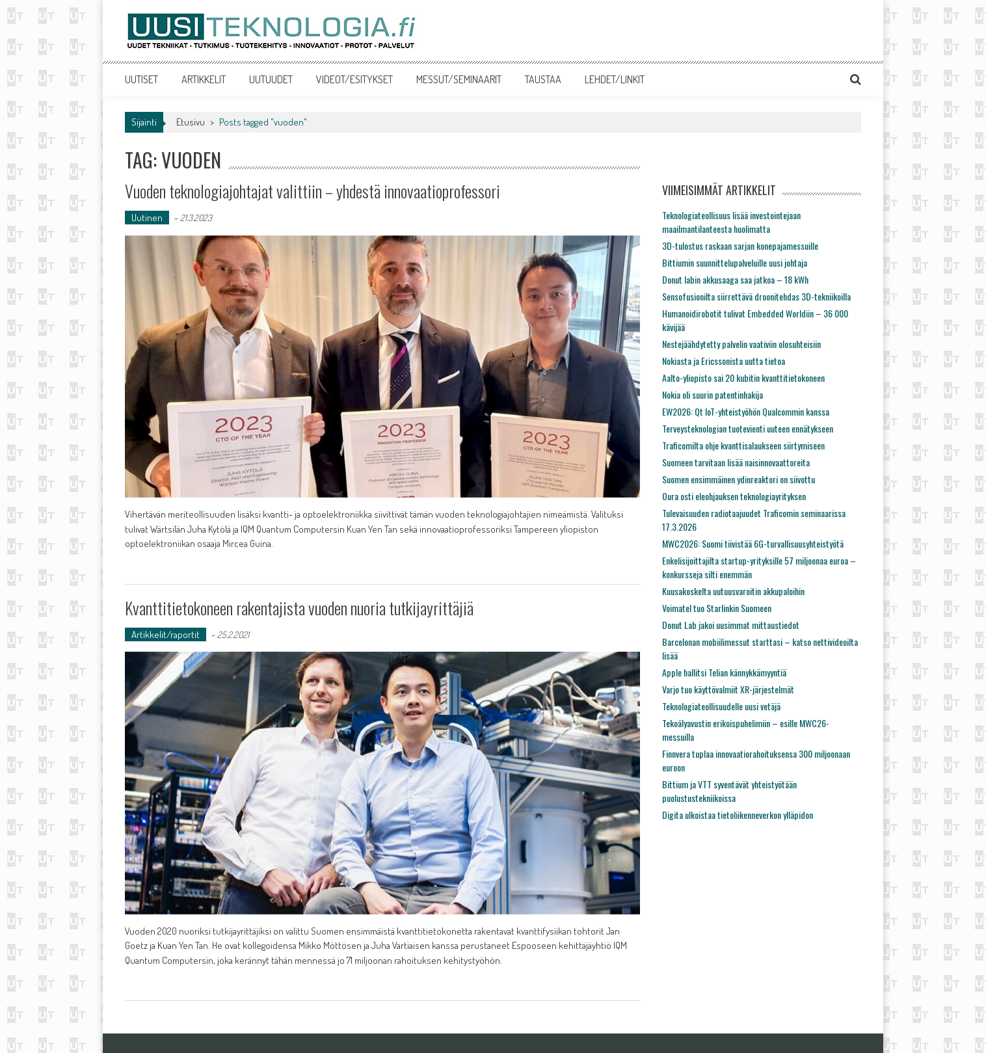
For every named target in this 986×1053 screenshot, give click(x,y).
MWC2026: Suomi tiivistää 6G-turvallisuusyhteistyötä (753, 543)
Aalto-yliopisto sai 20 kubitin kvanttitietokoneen (743, 377)
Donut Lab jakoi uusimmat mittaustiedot (730, 625)
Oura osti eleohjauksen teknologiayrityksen (734, 496)
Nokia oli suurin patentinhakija (712, 394)
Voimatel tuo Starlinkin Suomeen (716, 608)
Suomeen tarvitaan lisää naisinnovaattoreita (736, 462)
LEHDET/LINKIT (615, 79)
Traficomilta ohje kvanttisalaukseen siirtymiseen (743, 445)
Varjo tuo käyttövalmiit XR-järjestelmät (728, 689)
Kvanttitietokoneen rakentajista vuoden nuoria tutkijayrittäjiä (299, 607)
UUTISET (141, 79)
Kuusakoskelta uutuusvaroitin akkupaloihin (733, 591)
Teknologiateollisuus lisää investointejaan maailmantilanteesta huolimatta (731, 221)
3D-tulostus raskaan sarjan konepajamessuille (740, 245)
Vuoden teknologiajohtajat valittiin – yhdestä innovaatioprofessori (312, 191)
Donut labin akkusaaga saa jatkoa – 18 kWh (735, 279)
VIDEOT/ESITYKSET (354, 79)
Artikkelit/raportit (165, 634)
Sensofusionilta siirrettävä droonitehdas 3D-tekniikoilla (756, 296)
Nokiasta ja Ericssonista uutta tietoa (723, 360)
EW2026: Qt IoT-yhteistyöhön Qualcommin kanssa (745, 411)
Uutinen (147, 217)
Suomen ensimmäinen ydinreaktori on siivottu (738, 479)
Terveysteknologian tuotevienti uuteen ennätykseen (747, 428)
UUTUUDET (271, 79)
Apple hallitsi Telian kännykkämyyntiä (724, 672)
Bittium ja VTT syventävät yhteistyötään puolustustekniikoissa (729, 791)
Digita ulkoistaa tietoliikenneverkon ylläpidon (737, 814)
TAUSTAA (543, 79)
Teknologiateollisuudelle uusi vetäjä (721, 706)
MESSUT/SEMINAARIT (458, 79)
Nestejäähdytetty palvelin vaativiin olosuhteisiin (741, 344)
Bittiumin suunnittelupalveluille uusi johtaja (734, 262)
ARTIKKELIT (203, 79)
